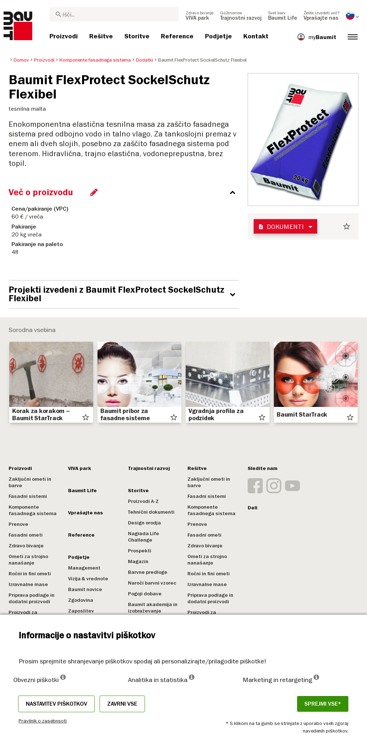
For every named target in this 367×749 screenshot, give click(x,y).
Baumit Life (82, 491)
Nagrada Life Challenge (143, 536)
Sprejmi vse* (322, 703)
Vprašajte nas (85, 513)
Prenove (18, 524)
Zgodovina (80, 600)
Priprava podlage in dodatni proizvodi (31, 598)
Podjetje (79, 557)
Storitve (138, 491)
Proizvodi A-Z (143, 501)
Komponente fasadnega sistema (33, 510)
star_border (346, 226)
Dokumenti (281, 226)
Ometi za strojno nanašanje (28, 559)
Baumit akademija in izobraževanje (152, 607)
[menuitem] (199, 15)
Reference (81, 535)
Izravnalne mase (28, 584)
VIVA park (79, 468)
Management (84, 568)
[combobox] (114, 14)
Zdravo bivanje (26, 546)
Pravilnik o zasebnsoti (43, 720)
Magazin (138, 561)
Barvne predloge (147, 572)
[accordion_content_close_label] (125, 192)
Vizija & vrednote (88, 579)
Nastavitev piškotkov (56, 703)
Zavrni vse (122, 703)
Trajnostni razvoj (149, 468)
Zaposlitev (81, 611)
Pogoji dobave (145, 594)
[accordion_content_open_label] (125, 294)
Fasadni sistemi (28, 496)
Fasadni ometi (26, 535)
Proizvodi (20, 468)
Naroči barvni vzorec (152, 583)
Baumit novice (85, 589)
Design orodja (144, 523)
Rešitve (197, 468)
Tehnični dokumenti (151, 512)
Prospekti (139, 551)
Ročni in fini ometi (30, 574)
